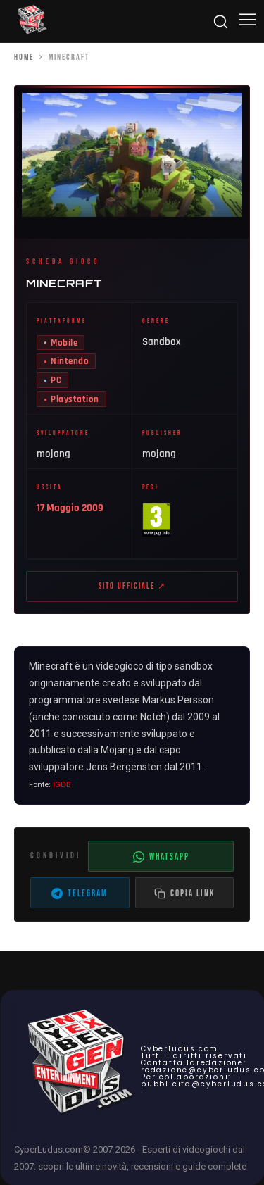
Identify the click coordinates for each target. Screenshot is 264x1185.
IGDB (62, 784)
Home (24, 57)
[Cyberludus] (31, 21)
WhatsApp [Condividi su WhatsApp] (161, 857)
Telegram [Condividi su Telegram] (79, 893)
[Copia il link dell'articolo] (184, 892)
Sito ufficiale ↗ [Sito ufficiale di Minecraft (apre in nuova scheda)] (132, 586)
